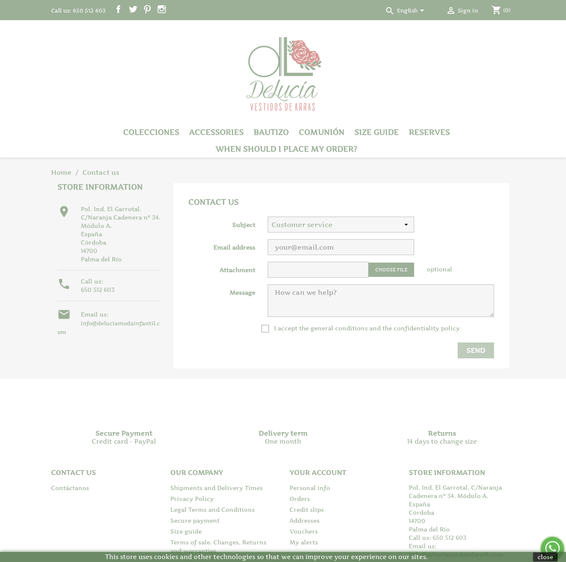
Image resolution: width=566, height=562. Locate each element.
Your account (317, 472)
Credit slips (306, 509)
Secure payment (195, 520)
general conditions (339, 328)
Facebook (118, 9)
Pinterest (147, 9)
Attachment (237, 269)
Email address (234, 247)
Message (242, 292)
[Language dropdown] (412, 11)
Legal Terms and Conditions (212, 509)
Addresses (304, 520)
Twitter (132, 9)
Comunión (321, 132)
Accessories (216, 132)
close (545, 556)
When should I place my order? (286, 149)
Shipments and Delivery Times (216, 487)
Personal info (309, 487)
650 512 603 (98, 289)
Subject (243, 224)
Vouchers (303, 531)
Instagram (161, 9)
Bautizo (271, 132)
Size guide (376, 132)
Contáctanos (70, 487)
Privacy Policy (192, 498)
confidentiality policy (427, 328)
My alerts (303, 542)
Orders (299, 498)
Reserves (429, 132)
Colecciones (151, 132)
